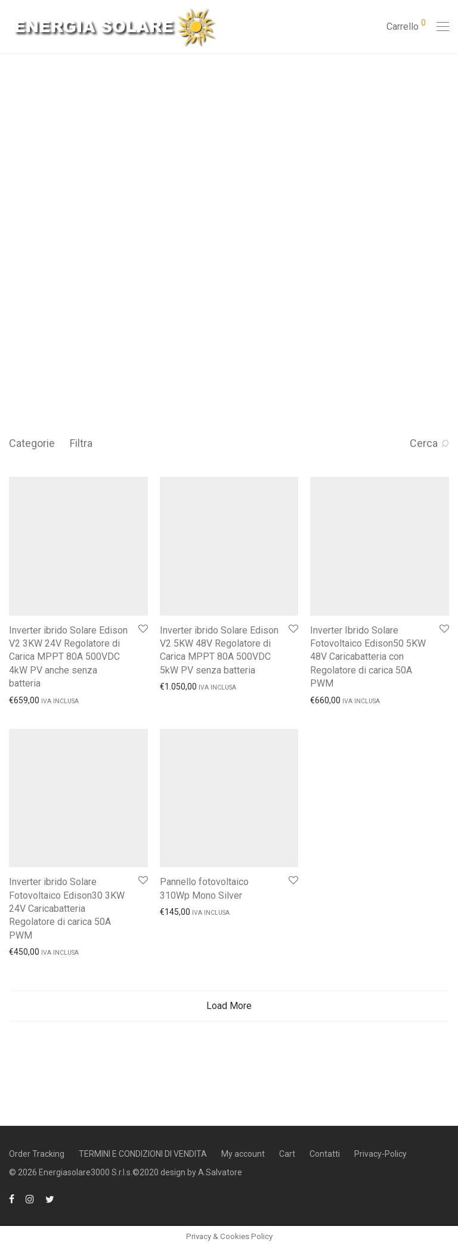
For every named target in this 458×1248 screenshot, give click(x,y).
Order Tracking (36, 1154)
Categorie (32, 443)
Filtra (81, 443)
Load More (229, 1005)
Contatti (325, 1154)
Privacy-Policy (380, 1154)
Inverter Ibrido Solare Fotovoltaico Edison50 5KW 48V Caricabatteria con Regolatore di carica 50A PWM (368, 657)
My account (243, 1154)
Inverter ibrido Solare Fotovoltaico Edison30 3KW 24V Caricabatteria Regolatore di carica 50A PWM (67, 908)
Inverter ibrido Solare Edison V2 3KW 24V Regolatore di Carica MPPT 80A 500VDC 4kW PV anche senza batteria (68, 657)
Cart (287, 1154)
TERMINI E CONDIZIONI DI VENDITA (143, 1154)
